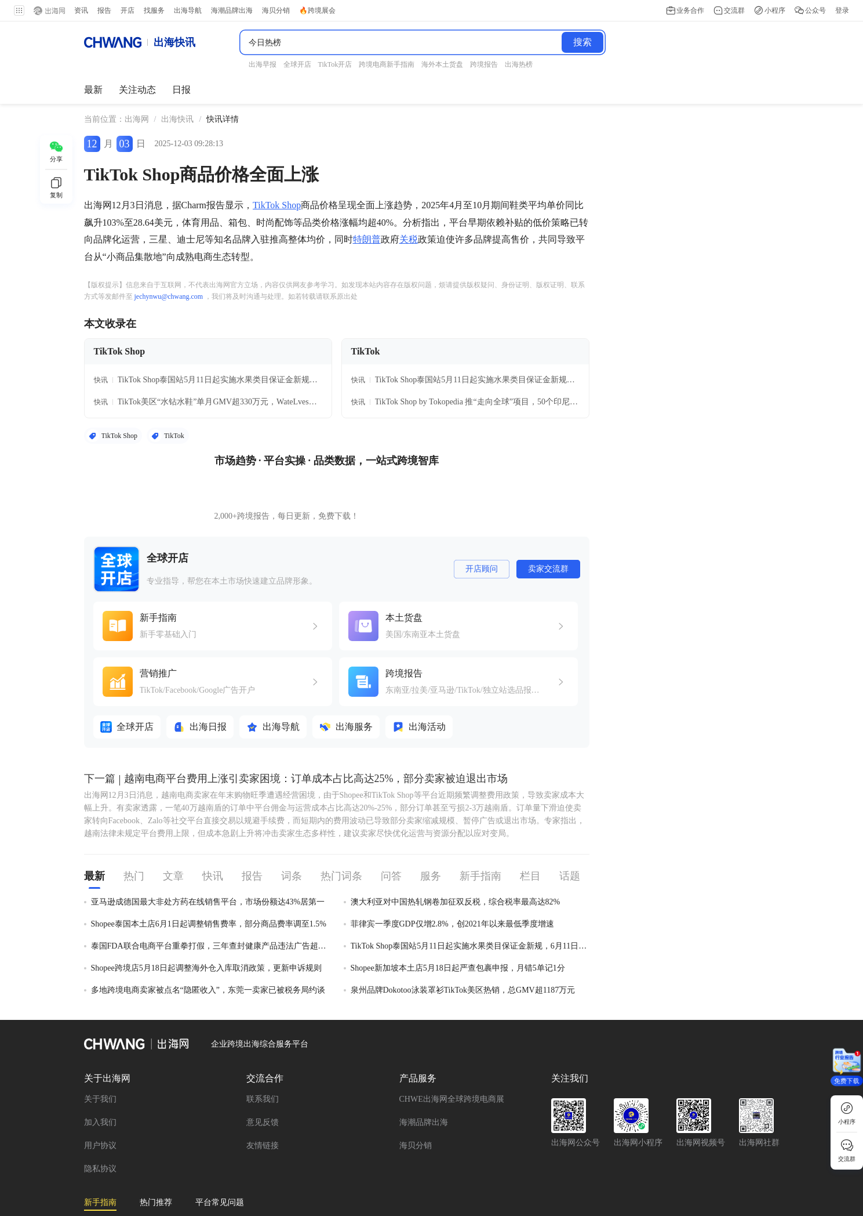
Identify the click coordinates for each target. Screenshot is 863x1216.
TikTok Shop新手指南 (311, 1146)
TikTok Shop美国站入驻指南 (206, 1163)
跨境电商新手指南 (311, 1163)
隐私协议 (100, 1091)
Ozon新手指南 (109, 1163)
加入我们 (100, 1044)
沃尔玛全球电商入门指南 (492, 1163)
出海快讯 (177, 111)
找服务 (154, 10)
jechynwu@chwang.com (168, 288)
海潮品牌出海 (423, 1044)
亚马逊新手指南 (395, 1163)
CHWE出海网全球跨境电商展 (451, 1021)
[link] (137, 111)
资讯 (81, 10)
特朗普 (367, 231)
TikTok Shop (277, 197)
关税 (408, 231)
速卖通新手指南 (584, 1146)
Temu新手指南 (204, 1179)
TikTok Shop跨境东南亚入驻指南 (693, 1146)
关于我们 (100, 1021)
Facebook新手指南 (403, 1146)
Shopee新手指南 (669, 1163)
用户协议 (100, 1067)
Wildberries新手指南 (215, 1146)
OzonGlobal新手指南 (120, 1179)
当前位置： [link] (104, 111)
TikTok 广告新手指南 (495, 1146)
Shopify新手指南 (589, 1163)
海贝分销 (415, 1067)
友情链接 (262, 1067)
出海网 (137, 111)
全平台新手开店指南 (120, 1146)
